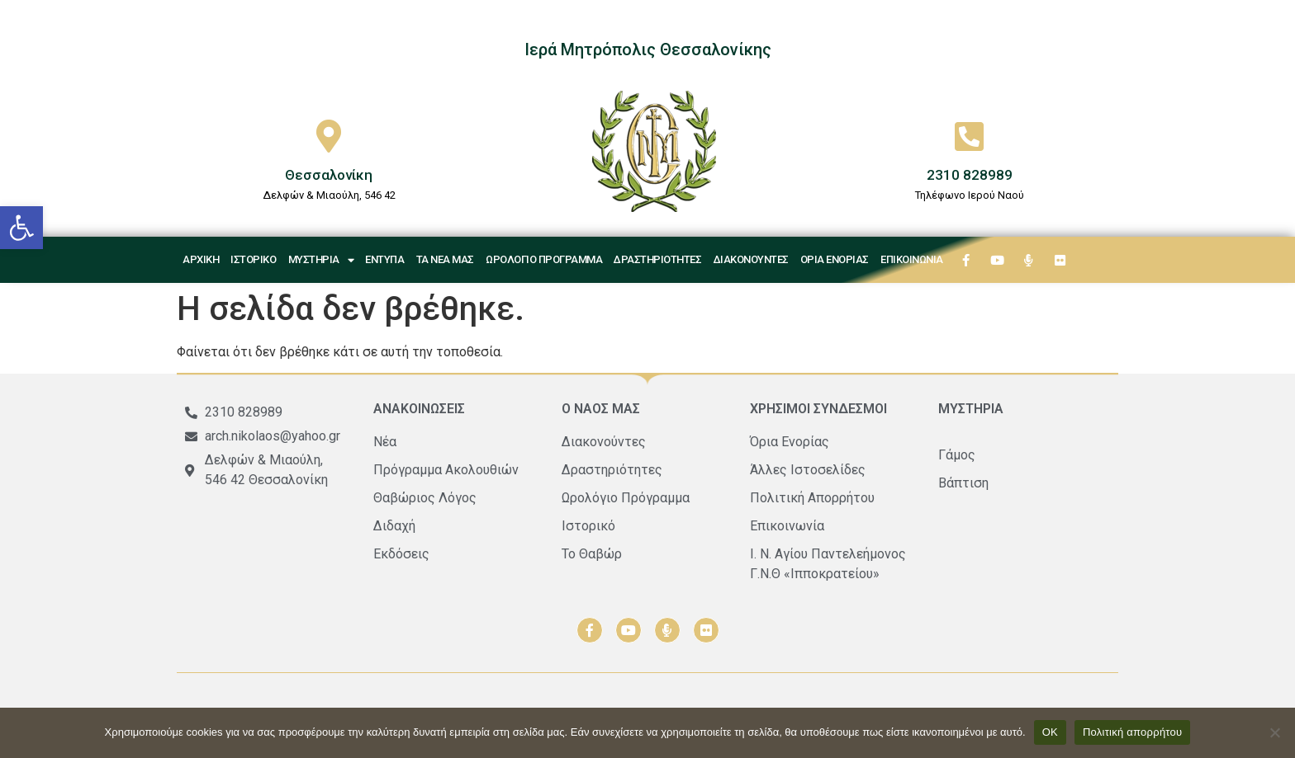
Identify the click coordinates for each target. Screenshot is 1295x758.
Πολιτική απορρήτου (1132, 732)
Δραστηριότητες (657, 259)
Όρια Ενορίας (834, 259)
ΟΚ (1050, 732)
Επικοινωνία (911, 259)
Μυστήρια (321, 260)
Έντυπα (384, 259)
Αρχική (201, 259)
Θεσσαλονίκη (328, 175)
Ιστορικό (253, 259)
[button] (21, 227)
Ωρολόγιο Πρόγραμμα (544, 259)
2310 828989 (970, 175)
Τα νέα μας (445, 259)
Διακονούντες (751, 259)
